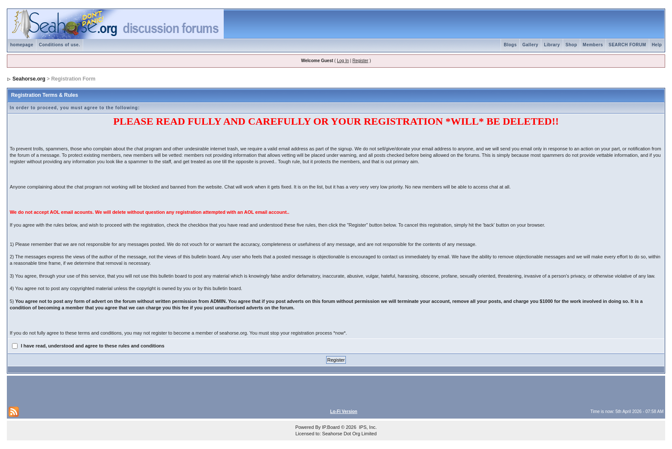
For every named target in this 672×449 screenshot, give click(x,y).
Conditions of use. (59, 44)
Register (360, 60)
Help (657, 44)
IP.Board (330, 427)
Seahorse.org (28, 79)
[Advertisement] (109, 390)
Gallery (530, 44)
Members (593, 44)
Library (552, 44)
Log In (343, 60)
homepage (21, 44)
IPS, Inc (367, 427)
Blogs (510, 44)
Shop (571, 44)
